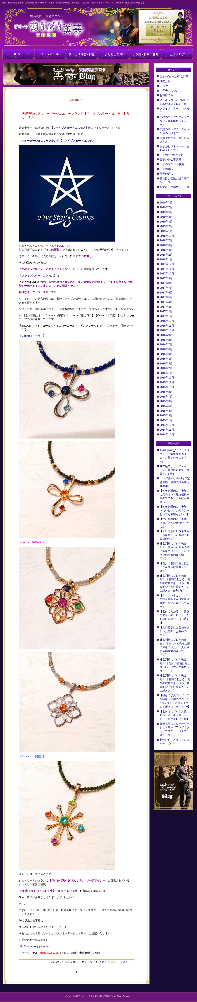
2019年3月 (166, 221)
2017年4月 (166, 301)
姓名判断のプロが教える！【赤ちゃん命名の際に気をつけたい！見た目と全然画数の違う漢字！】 (174, 551)
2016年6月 (166, 349)
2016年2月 (166, 368)
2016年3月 (166, 363)
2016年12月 (167, 320)
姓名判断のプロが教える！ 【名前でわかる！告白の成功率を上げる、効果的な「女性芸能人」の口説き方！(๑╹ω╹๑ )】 (175, 583)
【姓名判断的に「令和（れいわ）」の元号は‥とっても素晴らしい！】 (174, 510)
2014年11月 (167, 429)
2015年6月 (166, 401)
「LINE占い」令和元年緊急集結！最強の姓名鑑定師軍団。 (175, 482)
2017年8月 (166, 283)
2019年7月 (166, 207)
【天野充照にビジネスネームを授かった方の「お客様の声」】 (174, 535)
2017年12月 (167, 264)
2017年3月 (166, 306)
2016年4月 (166, 358)
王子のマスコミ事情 (172, 164)
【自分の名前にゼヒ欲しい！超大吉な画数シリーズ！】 (174, 567)
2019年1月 (166, 231)
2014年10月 (167, 434)
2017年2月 (166, 311)
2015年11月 (167, 382)
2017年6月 (166, 292)
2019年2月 (166, 226)
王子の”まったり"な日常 (174, 76)
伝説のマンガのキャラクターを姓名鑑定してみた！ (174, 120)
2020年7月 (166, 202)
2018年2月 (166, 254)
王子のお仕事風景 (170, 159)
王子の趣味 (166, 168)
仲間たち (165, 81)
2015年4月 (166, 410)
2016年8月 (166, 339)
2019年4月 (166, 216)
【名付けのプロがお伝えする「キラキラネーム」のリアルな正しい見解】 (174, 715)
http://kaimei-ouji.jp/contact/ (35, 946)
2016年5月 (166, 353)
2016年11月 (167, 325)
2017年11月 (167, 268)
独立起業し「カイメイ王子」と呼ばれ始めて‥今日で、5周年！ (174, 470)
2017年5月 (166, 297)
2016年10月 (167, 330)
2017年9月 (166, 278)
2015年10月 (167, 387)
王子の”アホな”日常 (171, 154)
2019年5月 (166, 212)
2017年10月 (167, 273)
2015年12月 (167, 377)
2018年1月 (166, 259)
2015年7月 (166, 396)
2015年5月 (166, 406)
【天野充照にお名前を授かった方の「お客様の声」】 (174, 631)
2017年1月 (166, 316)
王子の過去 (166, 173)
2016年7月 (166, 344)
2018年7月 (166, 240)
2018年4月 (166, 249)
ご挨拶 (164, 85)
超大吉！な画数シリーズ (174, 186)
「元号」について (170, 90)
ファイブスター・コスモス (114, 961)
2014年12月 (167, 424)
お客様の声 (166, 95)
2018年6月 (166, 245)
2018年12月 (167, 235)
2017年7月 (166, 287)
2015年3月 (166, 415)
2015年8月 (166, 391)
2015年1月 (166, 420)
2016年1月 (166, 372)
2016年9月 (166, 335)
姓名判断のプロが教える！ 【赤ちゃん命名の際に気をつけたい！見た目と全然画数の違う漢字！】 (175, 647)
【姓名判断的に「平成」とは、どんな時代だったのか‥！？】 (174, 522)
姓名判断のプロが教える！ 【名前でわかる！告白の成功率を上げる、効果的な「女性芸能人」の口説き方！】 (175, 683)
